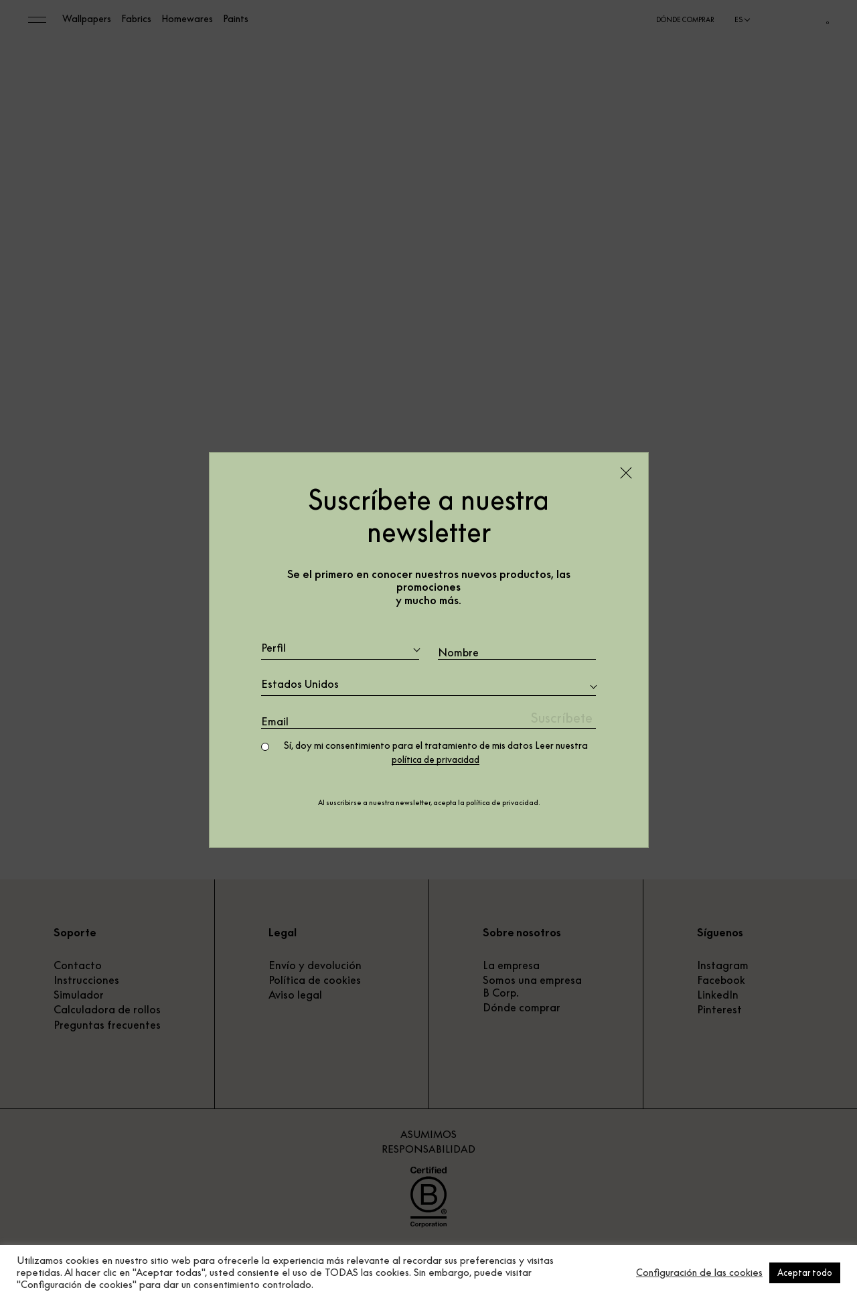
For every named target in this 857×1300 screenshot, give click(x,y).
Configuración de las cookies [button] (699, 1273)
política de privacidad (435, 760)
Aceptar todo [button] (804, 1272)
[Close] (626, 472)
